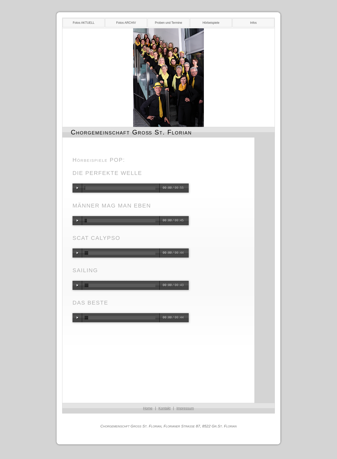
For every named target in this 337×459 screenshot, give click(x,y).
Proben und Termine (168, 23)
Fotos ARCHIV (126, 23)
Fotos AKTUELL (83, 23)
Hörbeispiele (211, 23)
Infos (253, 23)
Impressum (185, 408)
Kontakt (164, 408)
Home (147, 408)
